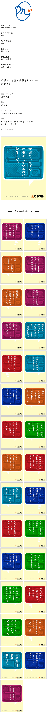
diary (6, 58)
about (9, 26)
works (6, 42)
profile (7, 34)
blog (5, 50)
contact (7, 66)
